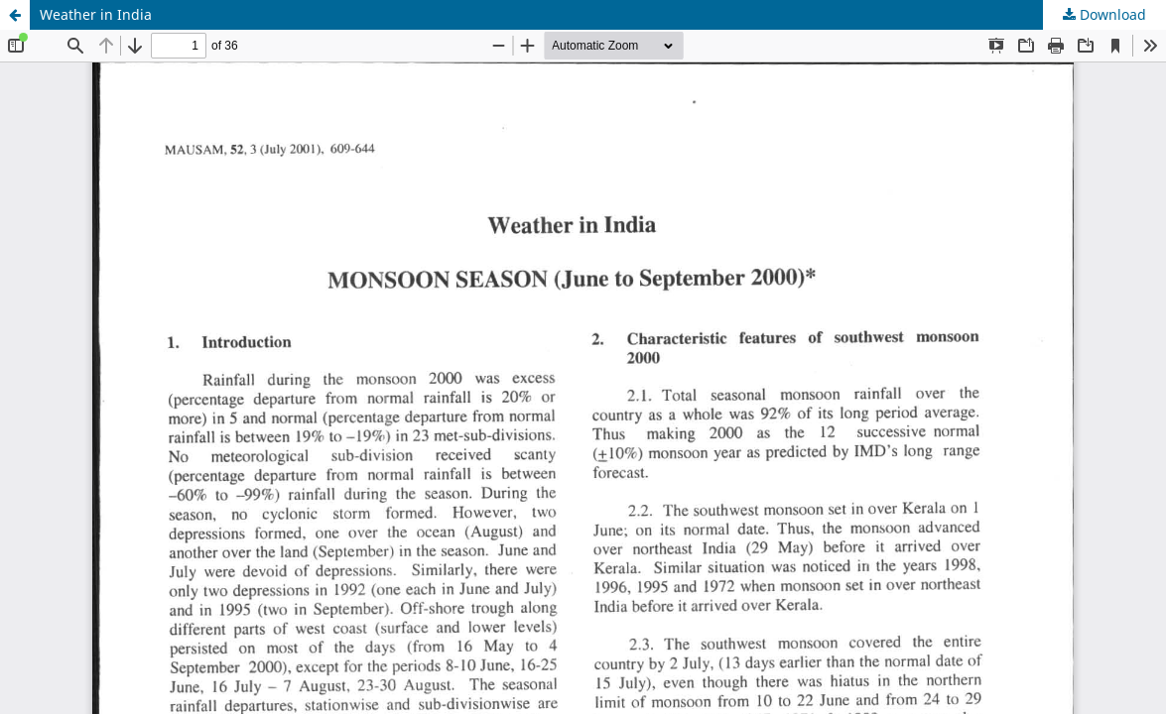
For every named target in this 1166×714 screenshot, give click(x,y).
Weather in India (96, 14)
